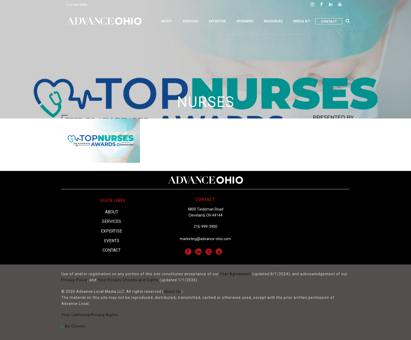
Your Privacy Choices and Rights (128, 280)
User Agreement (235, 274)
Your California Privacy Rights (89, 315)
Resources (273, 21)
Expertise (217, 21)
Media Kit (301, 21)
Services (190, 21)
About (166, 21)
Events (111, 240)
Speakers (244, 21)
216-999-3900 (77, 5)
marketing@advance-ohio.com (205, 239)
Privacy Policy (74, 280)
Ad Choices (73, 326)
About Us (172, 291)
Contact (329, 21)
